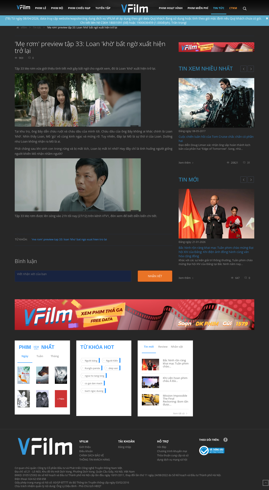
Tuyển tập (102, 8)
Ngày (25, 356)
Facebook (225, 440)
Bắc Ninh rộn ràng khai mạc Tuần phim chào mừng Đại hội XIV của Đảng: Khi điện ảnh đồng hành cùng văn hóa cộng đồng (216, 252)
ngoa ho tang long (94, 375)
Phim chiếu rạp (79, 8)
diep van (113, 368)
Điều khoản (86, 451)
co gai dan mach (93, 383)
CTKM (233, 8)
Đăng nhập (124, 447)
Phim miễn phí (197, 8)
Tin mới (189, 180)
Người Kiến (112, 360)
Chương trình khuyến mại (172, 451)
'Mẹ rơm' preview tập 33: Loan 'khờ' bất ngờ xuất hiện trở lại (82, 27)
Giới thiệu (85, 447)
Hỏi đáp (161, 447)
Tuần (40, 356)
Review (162, 346)
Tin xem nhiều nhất (206, 69)
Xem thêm (185, 162)
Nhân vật (177, 346)
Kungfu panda (92, 368)
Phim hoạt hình (171, 8)
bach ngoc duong (94, 390)
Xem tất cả (181, 413)
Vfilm (21, 27)
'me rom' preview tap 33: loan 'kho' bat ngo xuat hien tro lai (69, 239)
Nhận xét (155, 276)
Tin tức (218, 8)
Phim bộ (57, 8)
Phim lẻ (40, 8)
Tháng (55, 356)
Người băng (91, 360)
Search (244, 5)
